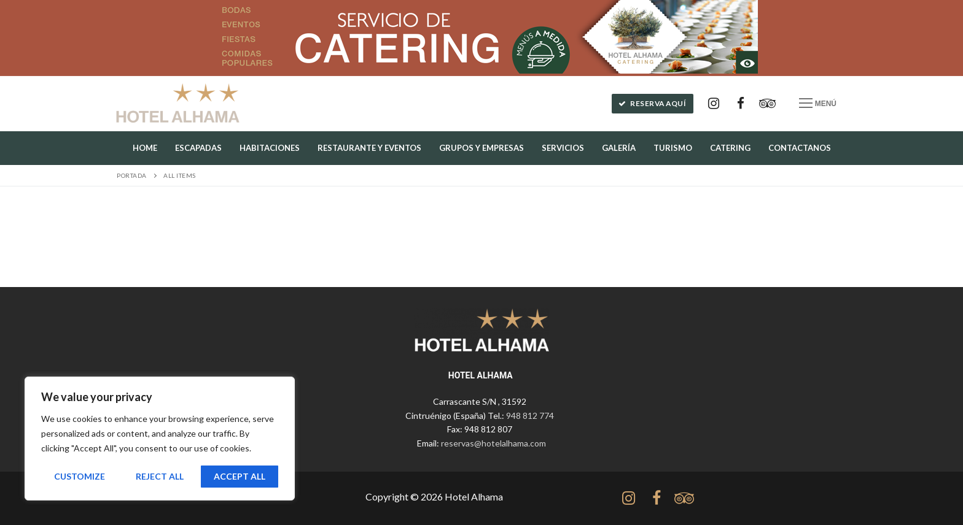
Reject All (160, 476)
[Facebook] (740, 103)
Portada (132, 175)
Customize (79, 476)
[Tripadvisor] (767, 103)
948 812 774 (530, 415)
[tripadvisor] (684, 498)
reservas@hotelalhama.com (493, 443)
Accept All (239, 476)
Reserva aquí (652, 103)
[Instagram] (713, 103)
